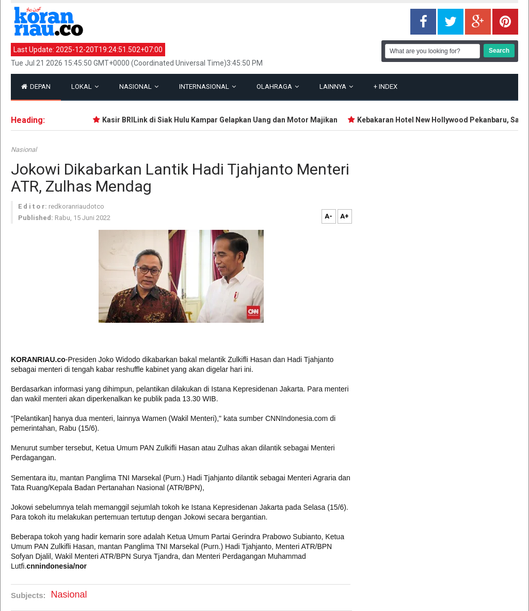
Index (385, 86)
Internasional (207, 86)
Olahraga (278, 86)
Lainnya (336, 86)
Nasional (138, 86)
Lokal (85, 86)
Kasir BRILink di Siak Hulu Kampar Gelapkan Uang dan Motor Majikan (222, 120)
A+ (344, 216)
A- (328, 216)
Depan (36, 86)
